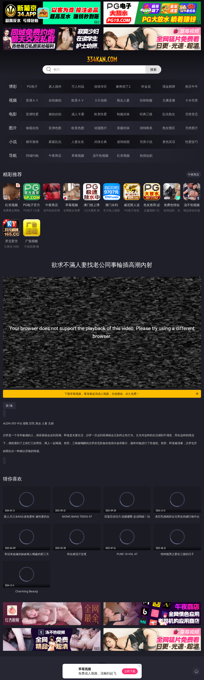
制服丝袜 (123, 114)
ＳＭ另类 (191, 100)
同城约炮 (32, 155)
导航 (13, 155)
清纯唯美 (146, 128)
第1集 (9, 405)
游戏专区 (100, 86)
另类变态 (191, 114)
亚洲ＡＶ (32, 100)
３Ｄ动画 (100, 100)
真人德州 (55, 86)
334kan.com (102, 59)
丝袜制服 (146, 100)
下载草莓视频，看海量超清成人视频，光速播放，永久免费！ (132, 393)
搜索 (153, 69)
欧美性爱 (100, 114)
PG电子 (32, 86)
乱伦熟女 (168, 114)
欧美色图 (77, 128)
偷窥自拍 (32, 128)
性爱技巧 (191, 142)
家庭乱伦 (55, 142)
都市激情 (32, 142)
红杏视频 (123, 155)
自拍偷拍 (55, 100)
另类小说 (146, 142)
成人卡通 (77, 114)
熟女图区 (168, 128)
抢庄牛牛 (191, 86)
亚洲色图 (55, 128)
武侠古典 (100, 142)
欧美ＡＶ (77, 100)
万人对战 (77, 86)
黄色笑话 (168, 142)
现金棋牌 (168, 86)
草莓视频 (77, 155)
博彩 (13, 86)
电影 (13, 114)
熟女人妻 (123, 100)
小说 (13, 141)
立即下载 (129, 671)
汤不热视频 (100, 155)
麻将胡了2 (123, 86)
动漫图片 (100, 128)
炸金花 (146, 86)
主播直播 (168, 100)
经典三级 (146, 114)
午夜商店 (55, 155)
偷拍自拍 (55, 114)
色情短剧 (146, 155)
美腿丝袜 (123, 128)
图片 (13, 127)
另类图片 (191, 128)
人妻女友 (77, 142)
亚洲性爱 (32, 114)
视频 (13, 100)
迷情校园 (123, 142)
